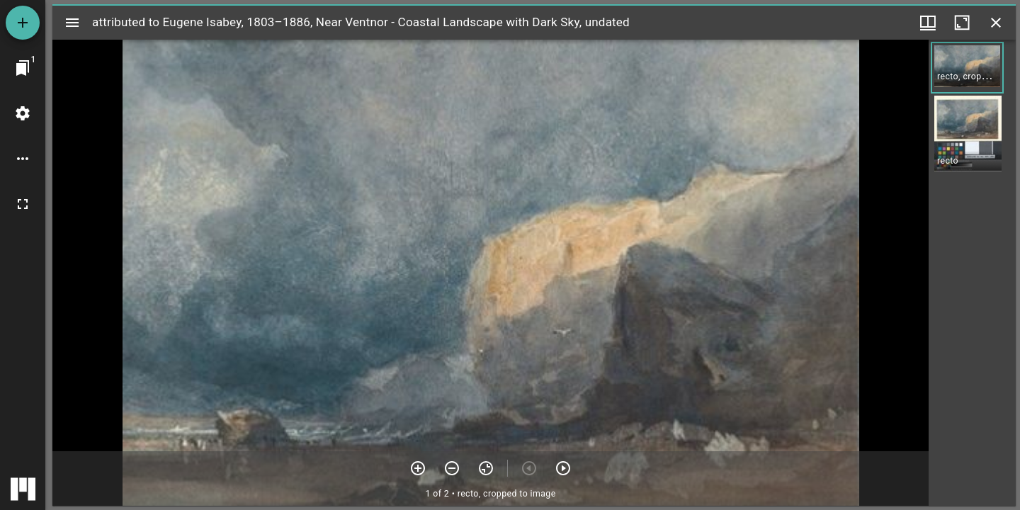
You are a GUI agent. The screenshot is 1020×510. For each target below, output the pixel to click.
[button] (967, 67)
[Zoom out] (452, 468)
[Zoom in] (418, 468)
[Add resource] (23, 23)
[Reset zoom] (486, 468)
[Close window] (996, 23)
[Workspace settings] (23, 113)
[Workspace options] (23, 159)
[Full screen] (23, 204)
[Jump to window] (23, 68)
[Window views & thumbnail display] (928, 23)
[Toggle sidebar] (72, 23)
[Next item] (563, 468)
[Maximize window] (962, 23)
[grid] (972, 273)
